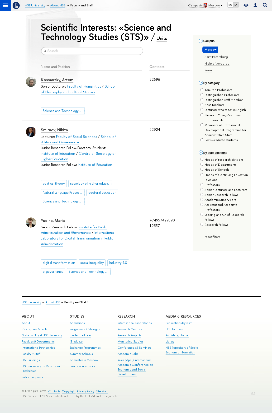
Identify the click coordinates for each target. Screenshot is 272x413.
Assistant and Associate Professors (218, 207)
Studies (77, 316)
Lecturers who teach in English (223, 110)
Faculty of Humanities (84, 86)
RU (230, 4)
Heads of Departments (218, 164)
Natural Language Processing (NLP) (64, 192)
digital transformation (59, 263)
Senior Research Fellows (219, 194)
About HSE (53, 302)
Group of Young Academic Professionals (220, 117)
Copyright (69, 391)
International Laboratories (135, 323)
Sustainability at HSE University (42, 335)
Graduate (76, 341)
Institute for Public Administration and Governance (74, 230)
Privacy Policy (85, 391)
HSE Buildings (31, 360)
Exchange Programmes (85, 348)
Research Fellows (214, 224)
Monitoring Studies (130, 341)
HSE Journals (174, 329)
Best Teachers (212, 105)
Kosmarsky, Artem (57, 80)
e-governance (53, 271)
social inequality (92, 263)
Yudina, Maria (53, 220)
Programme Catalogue (85, 329)
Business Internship (82, 366)
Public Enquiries (32, 377)
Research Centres (130, 329)
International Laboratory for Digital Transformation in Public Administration (78, 238)
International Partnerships (38, 348)
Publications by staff (179, 323)
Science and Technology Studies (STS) (64, 111)
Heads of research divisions (221, 159)
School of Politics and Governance (78, 139)
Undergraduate (80, 335)
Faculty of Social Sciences (76, 136)
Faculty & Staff (31, 354)
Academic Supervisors (218, 199)
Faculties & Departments (38, 341)
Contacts (54, 391)
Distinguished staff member (221, 100)
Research (126, 316)
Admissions (77, 323)
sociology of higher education (91, 183)
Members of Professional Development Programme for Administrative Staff (223, 130)
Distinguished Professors (219, 95)
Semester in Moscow (84, 360)
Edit (253, 392)
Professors (210, 185)
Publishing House (177, 335)
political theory (54, 183)
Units (162, 38)
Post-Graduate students (219, 140)
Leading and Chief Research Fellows (222, 217)
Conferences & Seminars (134, 348)
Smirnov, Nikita (54, 130)
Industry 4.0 (118, 263)
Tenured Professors (216, 90)
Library (170, 341)
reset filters (212, 237)
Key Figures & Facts (34, 329)
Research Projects (129, 335)
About (28, 316)
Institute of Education (58, 153)
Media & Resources (183, 316)
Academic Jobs (128, 354)
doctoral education (102, 192)
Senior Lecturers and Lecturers (223, 190)
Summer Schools (81, 354)
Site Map (102, 391)
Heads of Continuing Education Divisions (224, 177)
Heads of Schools (214, 169)
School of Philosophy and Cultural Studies (78, 89)
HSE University (31, 302)
